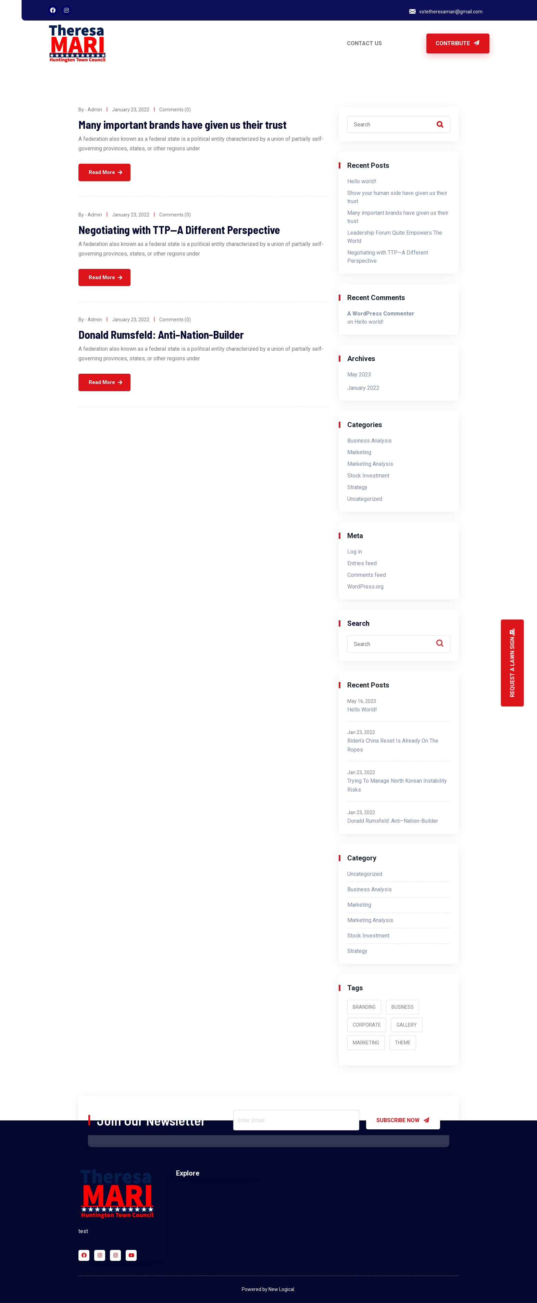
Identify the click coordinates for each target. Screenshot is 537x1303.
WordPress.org (365, 586)
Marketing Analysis (370, 464)
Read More (102, 172)
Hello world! (361, 181)
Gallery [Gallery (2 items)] (407, 1025)
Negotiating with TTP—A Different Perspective (179, 229)
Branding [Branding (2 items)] (364, 1007)
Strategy (357, 487)
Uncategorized (364, 499)
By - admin (90, 109)
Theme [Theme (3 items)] (403, 1042)
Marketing (359, 452)
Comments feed (366, 575)
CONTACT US (364, 43)
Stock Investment (368, 475)
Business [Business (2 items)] (402, 1007)
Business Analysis (369, 440)
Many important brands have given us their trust (182, 124)
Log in (354, 551)
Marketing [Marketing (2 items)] (366, 1042)
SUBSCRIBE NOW (403, 1120)
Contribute (458, 43)
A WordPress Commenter (380, 313)
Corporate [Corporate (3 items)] (367, 1025)
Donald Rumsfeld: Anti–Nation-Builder (161, 334)
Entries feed (362, 563)
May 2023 (359, 374)
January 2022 (363, 388)
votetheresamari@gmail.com (451, 11)
